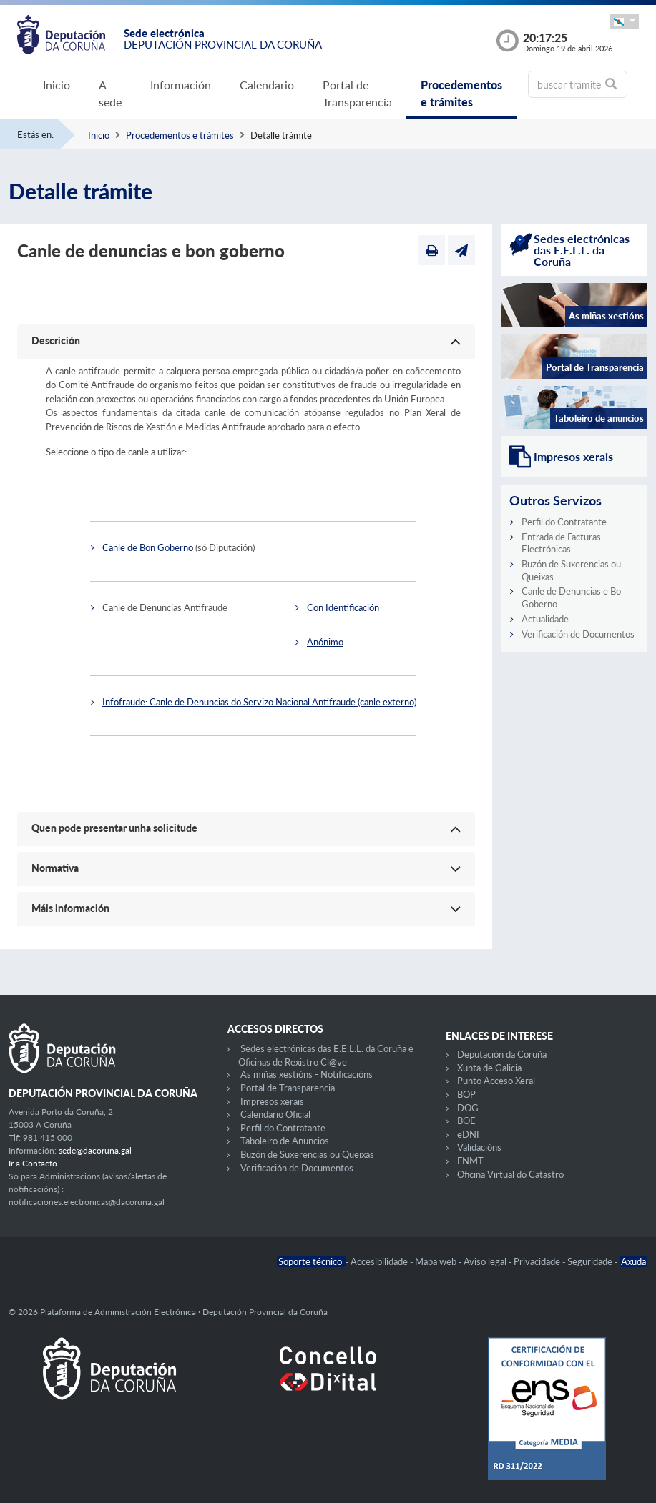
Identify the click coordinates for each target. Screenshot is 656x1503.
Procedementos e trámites (461, 93)
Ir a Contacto (33, 1163)
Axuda (633, 1261)
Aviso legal (486, 1261)
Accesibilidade (380, 1261)
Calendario (267, 84)
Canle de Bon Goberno (147, 547)
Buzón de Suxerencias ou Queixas (307, 1154)
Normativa (55, 868)
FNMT (470, 1160)
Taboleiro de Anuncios (284, 1140)
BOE (466, 1120)
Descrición (55, 340)
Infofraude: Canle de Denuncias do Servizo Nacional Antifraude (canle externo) (259, 702)
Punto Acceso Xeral (496, 1080)
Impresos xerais (272, 1101)
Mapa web (437, 1261)
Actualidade (545, 619)
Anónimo (325, 642)
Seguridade (591, 1261)
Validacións (479, 1147)
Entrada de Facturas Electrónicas (561, 543)
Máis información (70, 908)
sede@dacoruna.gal (95, 1150)
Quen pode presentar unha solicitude (114, 828)
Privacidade (538, 1261)
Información (180, 84)
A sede (110, 93)
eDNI (468, 1134)
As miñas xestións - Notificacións (306, 1074)
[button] (624, 21)
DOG (468, 1107)
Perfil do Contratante (564, 521)
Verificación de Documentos (578, 634)
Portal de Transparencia (357, 93)
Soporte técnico (311, 1261)
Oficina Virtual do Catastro (510, 1174)
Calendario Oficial (275, 1114)
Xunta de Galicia (489, 1067)
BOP (466, 1094)
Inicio (56, 84)
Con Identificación (343, 607)
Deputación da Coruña (502, 1054)
